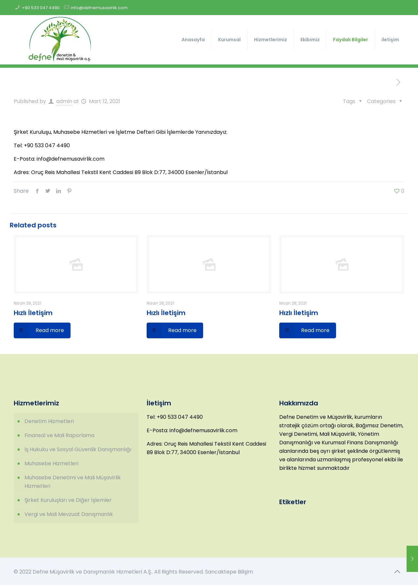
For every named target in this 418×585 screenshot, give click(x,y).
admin (64, 101)
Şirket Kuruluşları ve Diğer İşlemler (68, 500)
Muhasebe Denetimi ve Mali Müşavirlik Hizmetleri (72, 482)
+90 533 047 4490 (41, 8)
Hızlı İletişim (33, 312)
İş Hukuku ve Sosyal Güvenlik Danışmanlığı (77, 449)
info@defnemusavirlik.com (99, 8)
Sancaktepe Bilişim (229, 572)
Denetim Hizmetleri (49, 421)
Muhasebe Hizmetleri (51, 463)
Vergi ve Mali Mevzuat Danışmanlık (68, 514)
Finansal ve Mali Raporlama (59, 435)
